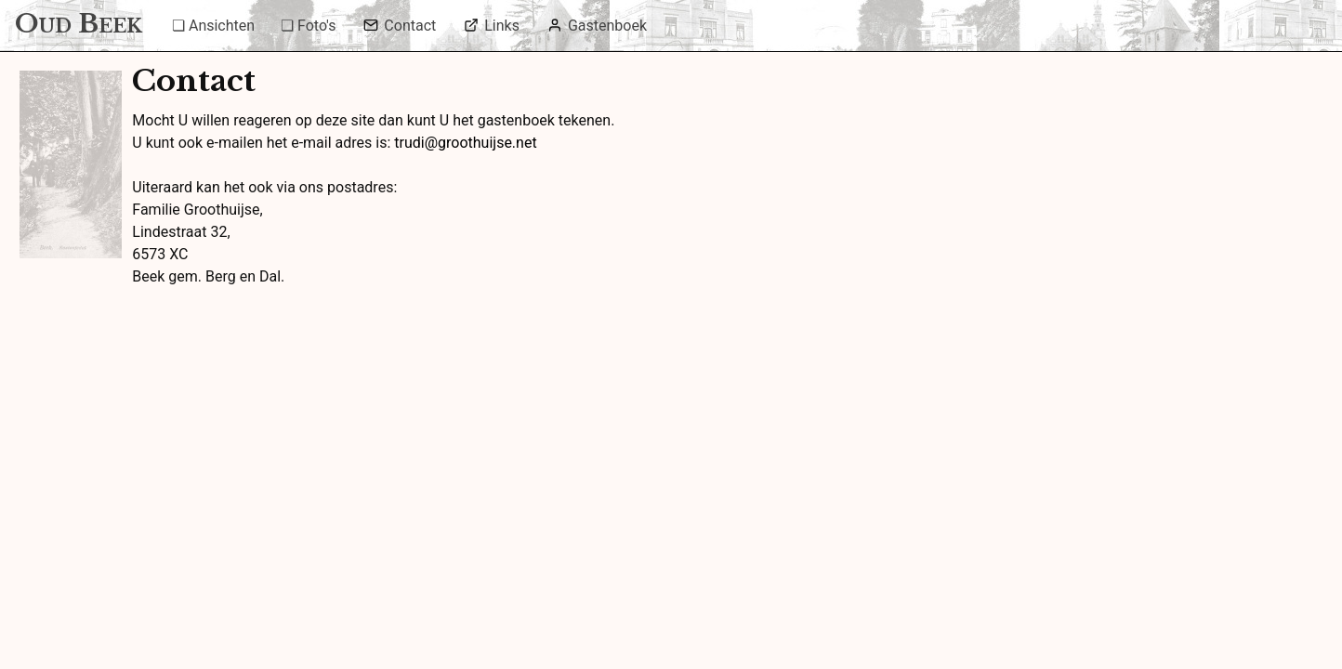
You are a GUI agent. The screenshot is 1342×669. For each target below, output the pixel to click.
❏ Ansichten (213, 25)
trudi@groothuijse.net (465, 142)
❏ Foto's (308, 25)
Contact (399, 25)
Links (492, 25)
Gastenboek (597, 25)
